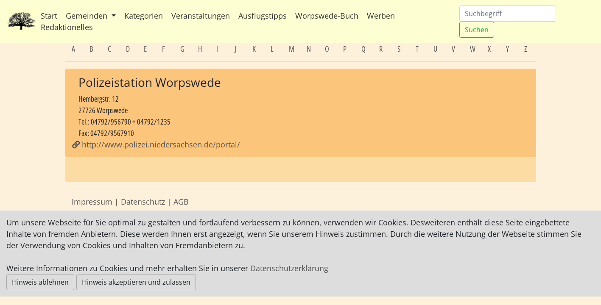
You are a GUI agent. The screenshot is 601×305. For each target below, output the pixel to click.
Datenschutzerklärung (289, 268)
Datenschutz (143, 202)
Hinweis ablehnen (40, 282)
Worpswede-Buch (326, 16)
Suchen (477, 29)
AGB (181, 202)
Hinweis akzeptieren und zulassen (136, 282)
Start (49, 16)
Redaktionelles (67, 27)
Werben (381, 16)
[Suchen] (507, 14)
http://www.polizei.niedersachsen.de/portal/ (156, 144)
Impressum (92, 202)
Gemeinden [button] (87, 16)
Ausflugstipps (262, 16)
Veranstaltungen (200, 16)
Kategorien (143, 16)
